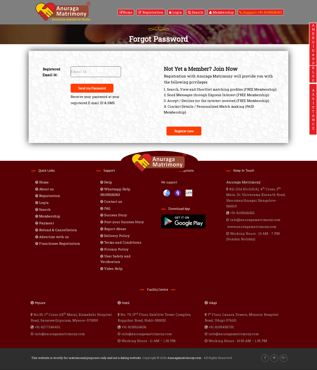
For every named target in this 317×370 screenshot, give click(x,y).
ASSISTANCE (313, 109)
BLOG (313, 74)
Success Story (113, 215)
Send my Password (93, 88)
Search (195, 12)
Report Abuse (113, 229)
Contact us (111, 201)
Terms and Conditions (120, 243)
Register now (184, 131)
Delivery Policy (115, 236)
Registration (150, 12)
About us (44, 189)
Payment (44, 223)
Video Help (111, 269)
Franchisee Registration (57, 244)
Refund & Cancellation (56, 230)
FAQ (105, 208)
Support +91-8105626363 (261, 12)
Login (175, 12)
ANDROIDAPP (313, 44)
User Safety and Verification (115, 259)
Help (106, 182)
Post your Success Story (122, 222)
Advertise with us (52, 237)
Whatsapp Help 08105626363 (115, 192)
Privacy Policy (114, 249)
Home (125, 12)
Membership (221, 12)
